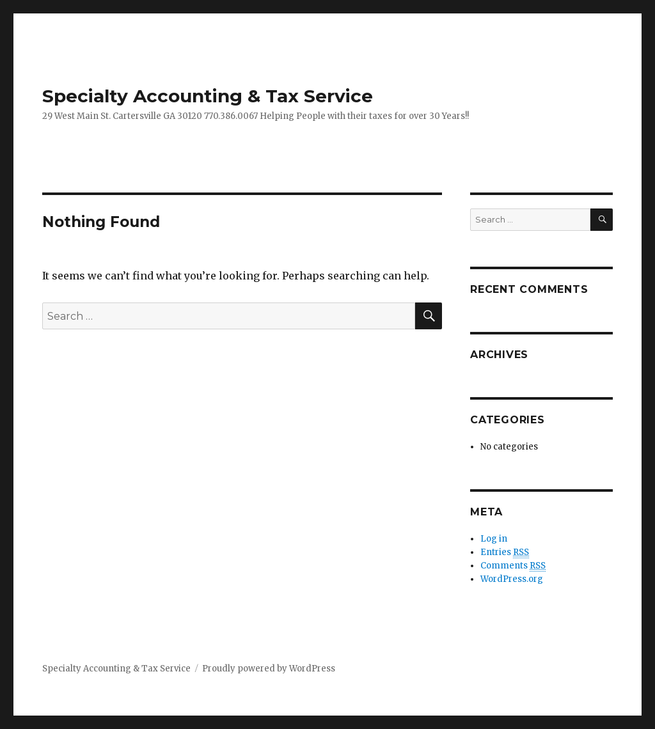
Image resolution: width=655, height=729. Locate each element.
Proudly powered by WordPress (268, 668)
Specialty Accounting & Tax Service (207, 96)
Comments (513, 566)
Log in (493, 538)
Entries (504, 552)
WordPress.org (511, 579)
